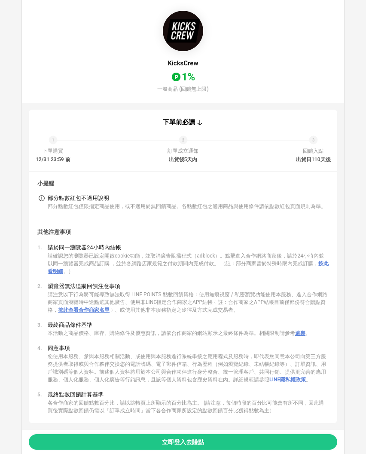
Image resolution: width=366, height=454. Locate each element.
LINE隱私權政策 (287, 380)
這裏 (300, 333)
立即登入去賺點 (183, 442)
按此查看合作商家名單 (84, 310)
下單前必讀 (179, 122)
